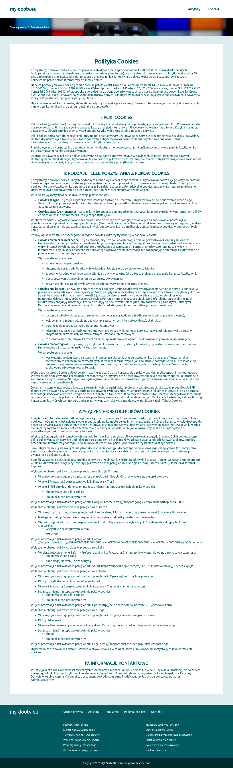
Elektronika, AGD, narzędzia (79, 729)
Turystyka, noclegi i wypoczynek (81, 734)
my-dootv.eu (23, 9)
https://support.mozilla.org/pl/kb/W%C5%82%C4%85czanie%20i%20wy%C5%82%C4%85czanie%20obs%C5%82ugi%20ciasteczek (117, 542)
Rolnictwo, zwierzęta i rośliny (162, 745)
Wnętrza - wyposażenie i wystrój (81, 740)
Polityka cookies (135, 711)
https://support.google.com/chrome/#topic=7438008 (149, 502)
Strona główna (18, 27)
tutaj (109, 394)
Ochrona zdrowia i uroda (159, 729)
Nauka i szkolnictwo (157, 750)
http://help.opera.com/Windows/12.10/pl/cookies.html (137, 605)
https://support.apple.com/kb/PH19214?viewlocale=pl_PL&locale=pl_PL (147, 566)
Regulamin (112, 711)
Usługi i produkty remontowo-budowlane (169, 734)
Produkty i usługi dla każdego (79, 745)
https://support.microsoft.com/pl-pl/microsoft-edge (134, 644)
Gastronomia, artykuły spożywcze (82, 750)
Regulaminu (88, 98)
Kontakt (213, 9)
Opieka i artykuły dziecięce (161, 740)
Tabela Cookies (172, 400)
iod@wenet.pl (132, 676)
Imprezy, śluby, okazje (75, 724)
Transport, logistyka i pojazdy (162, 724)
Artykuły (194, 9)
